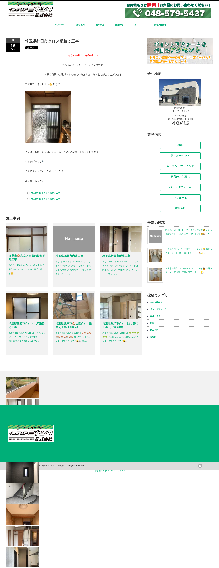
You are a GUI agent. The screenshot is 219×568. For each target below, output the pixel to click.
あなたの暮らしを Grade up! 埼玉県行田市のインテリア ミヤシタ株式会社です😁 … (26, 269)
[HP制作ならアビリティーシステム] (109, 471)
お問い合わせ (160, 25)
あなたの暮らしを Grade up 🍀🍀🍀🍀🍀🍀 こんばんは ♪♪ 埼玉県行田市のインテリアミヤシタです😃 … (120, 337)
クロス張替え (156, 302)
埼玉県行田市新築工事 (116, 255)
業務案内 (80, 25)
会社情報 (119, 25)
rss (200, 466)
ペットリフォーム (158, 309)
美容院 (153, 337)
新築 (152, 323)
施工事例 (154, 330)
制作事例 (100, 25)
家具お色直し (156, 316)
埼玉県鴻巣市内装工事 (69, 255)
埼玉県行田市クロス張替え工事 (45, 193)
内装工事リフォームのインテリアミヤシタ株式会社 (42, 465)
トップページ (59, 25)
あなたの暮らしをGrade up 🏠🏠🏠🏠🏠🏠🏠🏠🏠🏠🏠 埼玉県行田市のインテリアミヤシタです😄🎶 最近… (74, 337)
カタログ (138, 25)
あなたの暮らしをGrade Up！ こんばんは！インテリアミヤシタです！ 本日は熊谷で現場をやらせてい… (27, 337)
